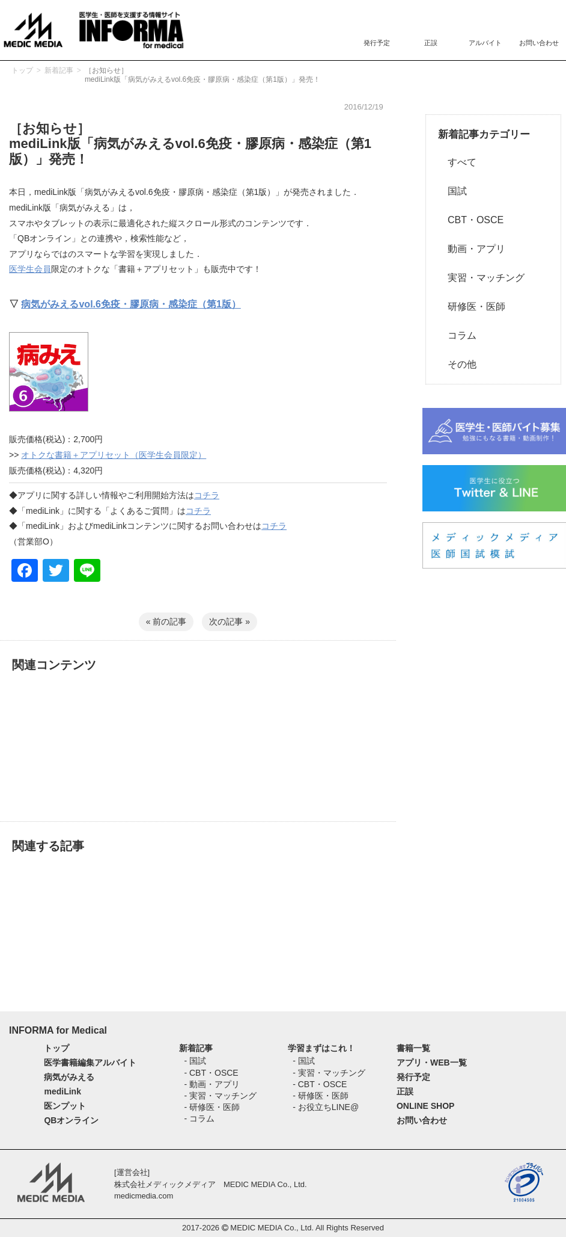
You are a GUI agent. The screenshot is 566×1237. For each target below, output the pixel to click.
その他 (457, 364)
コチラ (206, 495)
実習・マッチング (481, 278)
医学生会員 (30, 269)
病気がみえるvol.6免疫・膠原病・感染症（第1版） (130, 304)
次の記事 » (229, 621)
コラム (457, 335)
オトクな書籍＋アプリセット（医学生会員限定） (113, 455)
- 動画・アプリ (212, 1084)
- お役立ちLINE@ (326, 1107)
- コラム (199, 1118)
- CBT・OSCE (211, 1073)
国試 (452, 191)
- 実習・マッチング (220, 1095)
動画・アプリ (471, 249)
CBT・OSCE (471, 220)
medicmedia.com (143, 1195)
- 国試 (195, 1061)
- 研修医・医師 (212, 1107)
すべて (457, 162)
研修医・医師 (471, 306)
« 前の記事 (166, 621)
